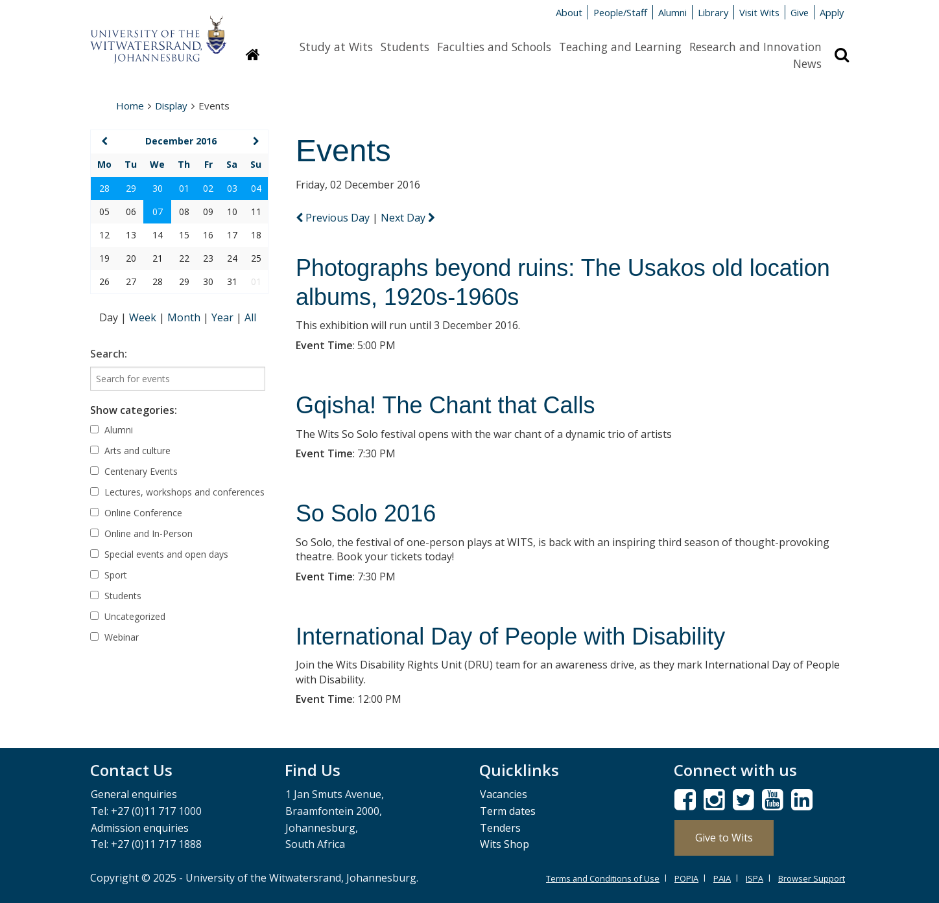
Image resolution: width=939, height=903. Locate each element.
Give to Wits (724, 837)
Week (144, 317)
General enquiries (134, 794)
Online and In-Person (141, 533)
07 (157, 211)
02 (208, 188)
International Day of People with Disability (510, 636)
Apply (832, 12)
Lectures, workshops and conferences (177, 492)
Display (171, 105)
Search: (108, 354)
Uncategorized (127, 616)
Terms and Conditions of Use (603, 878)
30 (157, 188)
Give (799, 12)
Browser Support (811, 878)
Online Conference (136, 513)
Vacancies (503, 794)
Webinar (114, 637)
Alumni (672, 12)
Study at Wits (336, 46)
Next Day (408, 218)
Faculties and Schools (494, 46)
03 (232, 188)
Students (405, 46)
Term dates (508, 811)
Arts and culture (130, 450)
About (569, 12)
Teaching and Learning (620, 46)
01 (184, 188)
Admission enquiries (140, 828)
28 (104, 188)
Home (130, 105)
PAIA (722, 878)
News (807, 63)
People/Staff (620, 12)
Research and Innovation (755, 46)
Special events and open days (159, 554)
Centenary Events (134, 471)
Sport (108, 575)
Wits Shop (504, 844)
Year (223, 317)
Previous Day (334, 218)
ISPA (754, 878)
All (250, 317)
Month (185, 317)
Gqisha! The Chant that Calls (445, 405)
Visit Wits (759, 12)
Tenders (500, 828)
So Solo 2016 (366, 513)
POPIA (686, 878)
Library (713, 12)
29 (131, 188)
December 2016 (181, 141)
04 (256, 188)
